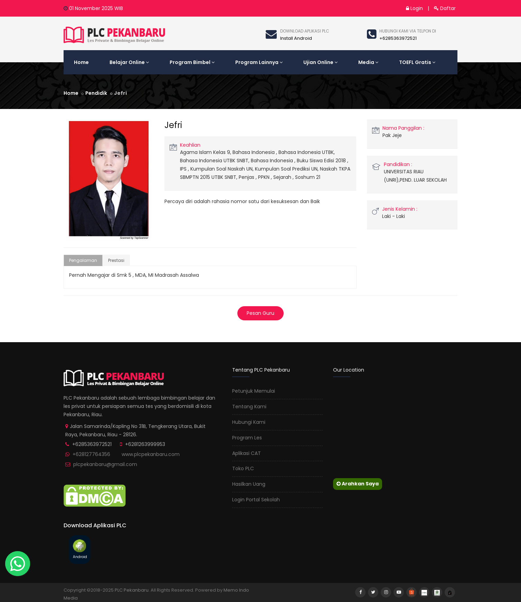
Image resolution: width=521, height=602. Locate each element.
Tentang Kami (249, 406)
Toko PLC (243, 468)
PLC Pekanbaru (132, 590)
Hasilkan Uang (248, 484)
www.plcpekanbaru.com (151, 454)
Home (81, 62)
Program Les (247, 437)
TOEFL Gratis (417, 62)
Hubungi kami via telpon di (407, 31)
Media (368, 62)
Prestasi (116, 260)
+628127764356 (91, 454)
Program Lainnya (259, 62)
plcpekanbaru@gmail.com (105, 464)
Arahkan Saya (358, 483)
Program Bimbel (192, 62)
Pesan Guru (260, 313)
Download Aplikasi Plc (304, 31)
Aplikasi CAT (246, 453)
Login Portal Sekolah (256, 499)
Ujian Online (320, 62)
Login (414, 8)
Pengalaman (83, 260)
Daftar (445, 8)
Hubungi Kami (248, 422)
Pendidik (96, 93)
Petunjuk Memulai (253, 390)
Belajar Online (129, 62)
